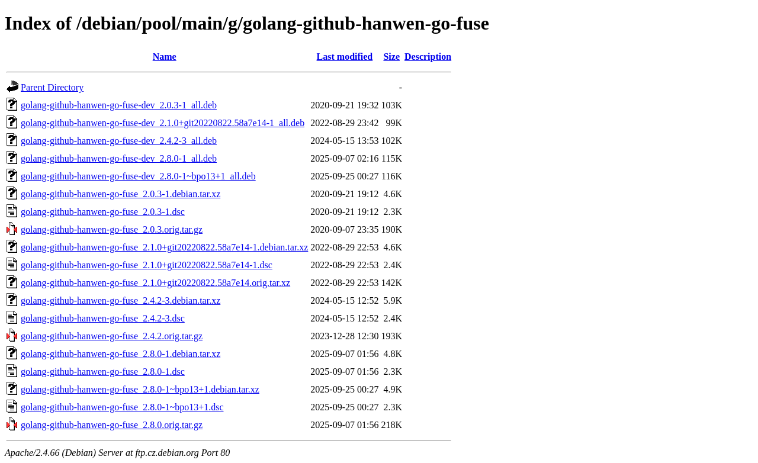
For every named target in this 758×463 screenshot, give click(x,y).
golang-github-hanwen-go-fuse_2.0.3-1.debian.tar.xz (120, 194)
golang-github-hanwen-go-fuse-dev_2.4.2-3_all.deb (119, 141)
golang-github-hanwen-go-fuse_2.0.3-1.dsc (103, 212)
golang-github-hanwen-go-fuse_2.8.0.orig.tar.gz (112, 425)
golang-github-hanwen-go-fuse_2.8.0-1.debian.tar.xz (120, 354)
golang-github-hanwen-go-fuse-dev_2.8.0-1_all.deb (119, 158)
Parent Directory (52, 87)
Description (427, 57)
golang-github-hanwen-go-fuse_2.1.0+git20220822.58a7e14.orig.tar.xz (155, 283)
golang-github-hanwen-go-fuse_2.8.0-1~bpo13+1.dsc (122, 407)
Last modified (345, 57)
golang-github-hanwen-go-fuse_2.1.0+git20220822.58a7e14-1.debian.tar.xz (164, 247)
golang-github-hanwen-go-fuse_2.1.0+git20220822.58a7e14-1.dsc (146, 265)
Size (391, 57)
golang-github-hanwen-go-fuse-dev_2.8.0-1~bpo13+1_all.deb (138, 176)
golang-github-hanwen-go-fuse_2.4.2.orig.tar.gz (112, 336)
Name (164, 57)
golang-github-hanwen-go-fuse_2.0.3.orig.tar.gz (112, 229)
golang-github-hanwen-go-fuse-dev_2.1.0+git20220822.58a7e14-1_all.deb (162, 123)
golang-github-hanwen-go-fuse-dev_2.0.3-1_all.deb (119, 105)
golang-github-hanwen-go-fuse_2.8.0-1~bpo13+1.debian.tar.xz (140, 389)
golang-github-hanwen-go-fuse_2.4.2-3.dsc (103, 318)
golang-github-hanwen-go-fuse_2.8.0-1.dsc (103, 371)
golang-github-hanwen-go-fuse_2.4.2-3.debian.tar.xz (120, 300)
